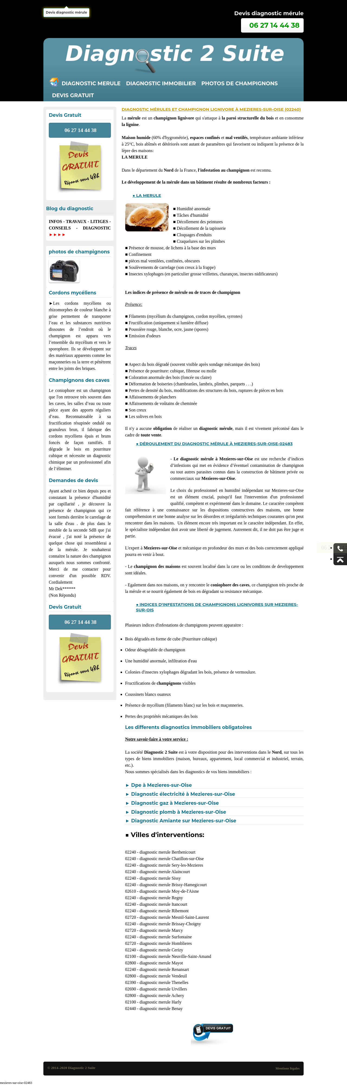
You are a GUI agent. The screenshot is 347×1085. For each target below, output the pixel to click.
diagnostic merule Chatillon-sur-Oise (172, 858)
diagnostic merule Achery (162, 995)
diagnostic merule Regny (161, 897)
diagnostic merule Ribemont (164, 910)
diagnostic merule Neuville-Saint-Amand (175, 956)
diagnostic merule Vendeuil (163, 976)
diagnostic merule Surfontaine (166, 937)
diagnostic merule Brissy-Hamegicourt (173, 884)
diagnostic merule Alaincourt (165, 871)
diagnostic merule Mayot (161, 963)
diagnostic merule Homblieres (166, 943)
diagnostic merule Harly (161, 1002)
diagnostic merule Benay (161, 1008)
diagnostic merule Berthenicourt (167, 852)
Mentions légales (287, 1068)
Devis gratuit (73, 95)
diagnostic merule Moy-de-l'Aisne (169, 891)
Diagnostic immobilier (161, 83)
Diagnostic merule (91, 83)
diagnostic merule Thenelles (164, 982)
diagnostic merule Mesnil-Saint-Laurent (174, 917)
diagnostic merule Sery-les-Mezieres (171, 865)
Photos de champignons (239, 83)
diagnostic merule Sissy (160, 878)
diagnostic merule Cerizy (161, 950)
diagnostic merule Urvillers (163, 989)
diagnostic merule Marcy (161, 930)
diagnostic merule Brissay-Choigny (170, 924)
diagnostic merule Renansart (164, 969)
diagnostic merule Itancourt (163, 904)
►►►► (57, 234)
